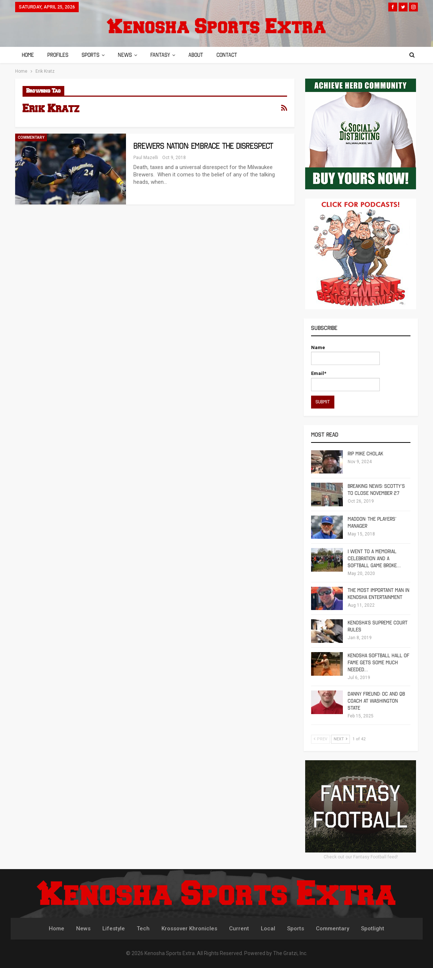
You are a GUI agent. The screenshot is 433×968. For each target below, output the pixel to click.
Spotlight (372, 928)
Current (239, 928)
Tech (143, 928)
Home (28, 55)
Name (345, 355)
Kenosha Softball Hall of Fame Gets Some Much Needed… (378, 662)
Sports (93, 55)
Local (268, 928)
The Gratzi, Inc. (290, 953)
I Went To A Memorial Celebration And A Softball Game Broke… (374, 558)
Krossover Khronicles (189, 928)
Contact (233, 55)
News (128, 55)
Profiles (58, 55)
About (201, 55)
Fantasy (164, 55)
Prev (320, 739)
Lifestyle (113, 928)
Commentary (31, 137)
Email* (345, 381)
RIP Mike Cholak (365, 454)
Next (340, 739)
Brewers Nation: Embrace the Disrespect (203, 146)
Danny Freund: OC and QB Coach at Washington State (376, 701)
